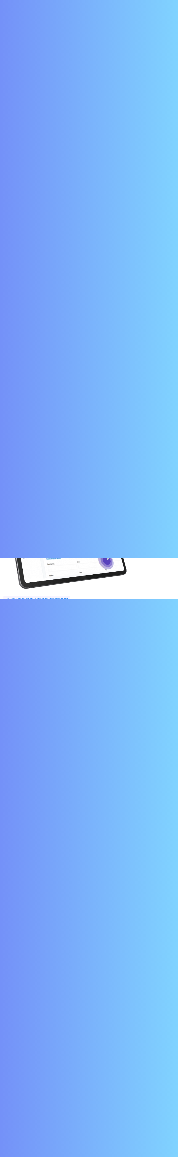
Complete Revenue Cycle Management (43, 886)
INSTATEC (129, 1139)
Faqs (72, 1098)
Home (72, 1090)
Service (102, 1090)
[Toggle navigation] (168, 19)
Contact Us (130, 5)
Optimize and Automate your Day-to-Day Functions (55, 923)
